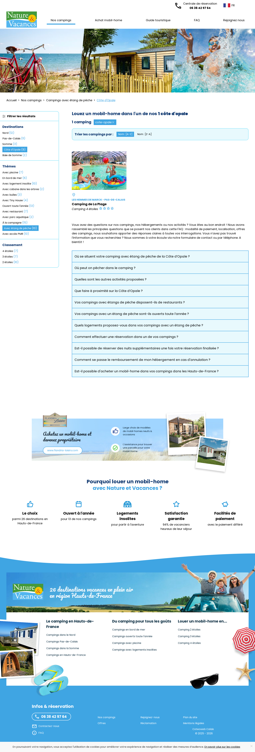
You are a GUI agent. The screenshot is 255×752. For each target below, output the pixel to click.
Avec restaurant (15, 211)
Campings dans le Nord (60, 635)
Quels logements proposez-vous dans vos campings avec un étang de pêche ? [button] (139, 325)
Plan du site (190, 717)
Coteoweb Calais (203, 729)
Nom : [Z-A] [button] (144, 134)
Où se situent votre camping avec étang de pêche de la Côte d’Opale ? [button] (132, 256)
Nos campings (106, 717)
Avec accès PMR (15, 234)
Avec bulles (12, 195)
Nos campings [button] (61, 20)
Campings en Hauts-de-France (66, 655)
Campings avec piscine (126, 643)
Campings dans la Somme (62, 648)
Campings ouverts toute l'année (132, 636)
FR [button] (226, 5)
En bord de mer (14, 178)
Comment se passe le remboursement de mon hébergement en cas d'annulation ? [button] (142, 360)
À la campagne (15, 223)
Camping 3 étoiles (189, 636)
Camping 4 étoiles (189, 643)
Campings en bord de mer (128, 629)
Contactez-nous (48, 726)
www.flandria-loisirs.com (62, 450)
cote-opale (105, 122)
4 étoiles (10, 251)
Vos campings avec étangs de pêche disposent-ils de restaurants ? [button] (130, 302)
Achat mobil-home (108, 20)
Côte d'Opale (15, 149)
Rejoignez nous (234, 20)
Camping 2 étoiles (189, 629)
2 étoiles (10, 262)
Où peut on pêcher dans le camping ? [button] (105, 268)
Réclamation (148, 723)
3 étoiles (10, 256)
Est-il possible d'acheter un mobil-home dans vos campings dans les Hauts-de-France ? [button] (147, 371)
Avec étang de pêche (20, 228)
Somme (9, 144)
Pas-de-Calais (13, 138)
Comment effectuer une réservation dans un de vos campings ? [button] (126, 337)
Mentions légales (193, 723)
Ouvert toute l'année (18, 206)
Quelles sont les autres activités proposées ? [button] (110, 279)
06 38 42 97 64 (200, 5)
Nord (8, 133)
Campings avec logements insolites (134, 650)
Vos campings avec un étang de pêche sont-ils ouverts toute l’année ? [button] (132, 314)
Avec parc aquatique (18, 217)
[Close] (251, 746)
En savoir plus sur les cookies (222, 747)
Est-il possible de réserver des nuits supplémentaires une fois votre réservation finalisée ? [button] (147, 348)
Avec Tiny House (15, 200)
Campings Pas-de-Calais (62, 641)
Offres (102, 723)
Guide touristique (158, 20)
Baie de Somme (14, 155)
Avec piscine (12, 172)
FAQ (197, 20)
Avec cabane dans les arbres (23, 189)
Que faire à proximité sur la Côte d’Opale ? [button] (109, 291)
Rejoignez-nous (150, 717)
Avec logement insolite (19, 183)
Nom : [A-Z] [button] (125, 134)
